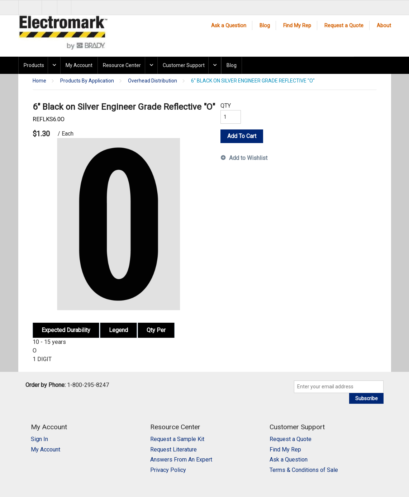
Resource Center (122, 65)
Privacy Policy (168, 470)
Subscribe (366, 398)
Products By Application (87, 81)
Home (39, 81)
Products (34, 65)
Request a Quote (343, 26)
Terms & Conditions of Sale (304, 470)
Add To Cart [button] (241, 136)
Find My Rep (297, 26)
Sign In (39, 439)
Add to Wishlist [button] (248, 158)
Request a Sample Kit (177, 439)
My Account (79, 65)
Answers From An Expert (181, 459)
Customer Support (184, 65)
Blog (265, 26)
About (384, 26)
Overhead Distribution (152, 81)
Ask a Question (228, 26)
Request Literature (173, 449)
